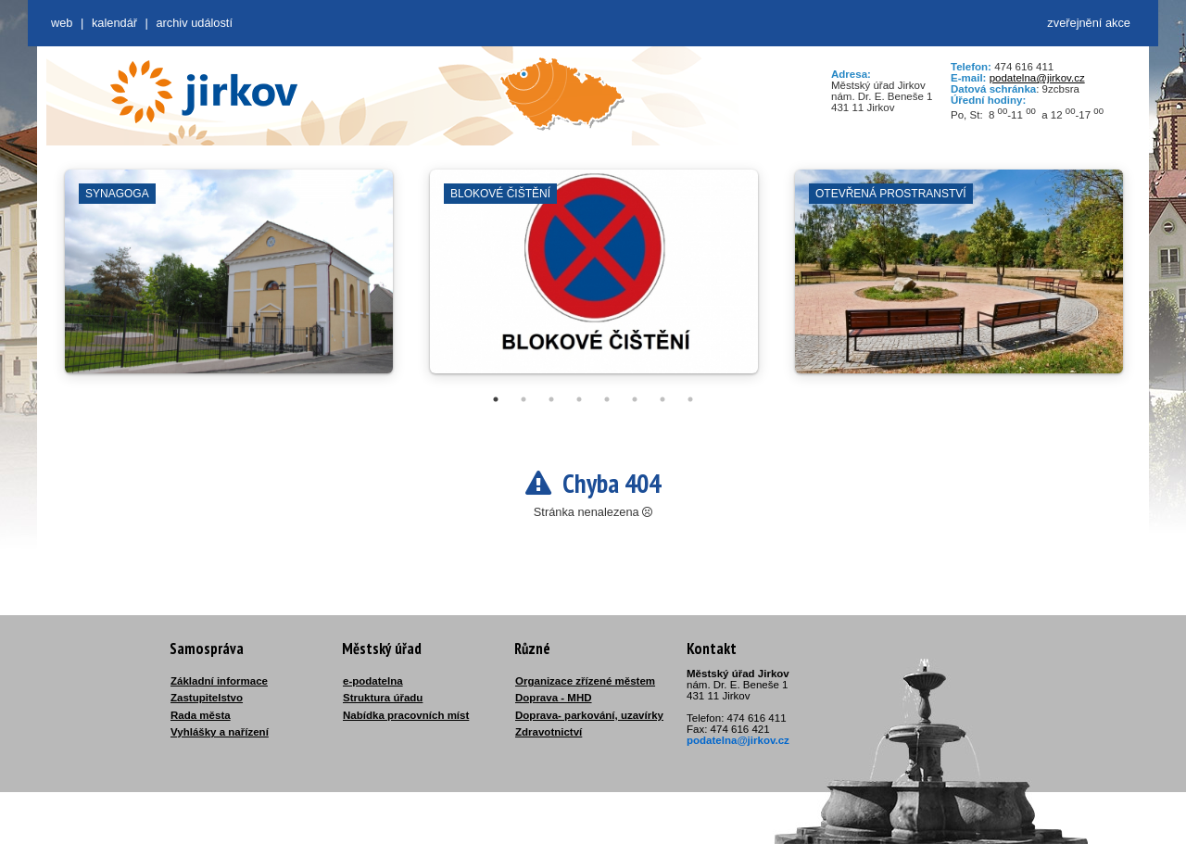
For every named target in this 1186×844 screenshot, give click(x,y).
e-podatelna (373, 681)
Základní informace (219, 681)
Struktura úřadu (383, 697)
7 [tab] (662, 399)
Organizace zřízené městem (585, 681)
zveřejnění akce (1088, 23)
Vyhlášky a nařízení (219, 731)
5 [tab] (607, 399)
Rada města (200, 715)
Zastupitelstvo (206, 697)
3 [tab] (551, 399)
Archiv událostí (194, 23)
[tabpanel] (228, 280)
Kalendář (114, 23)
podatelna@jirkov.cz (1037, 77)
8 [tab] (690, 399)
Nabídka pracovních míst (406, 715)
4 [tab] (579, 399)
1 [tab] (495, 399)
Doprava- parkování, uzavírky (589, 715)
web (61, 23)
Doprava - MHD (553, 697)
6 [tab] (634, 399)
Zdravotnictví (548, 731)
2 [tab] (523, 399)
